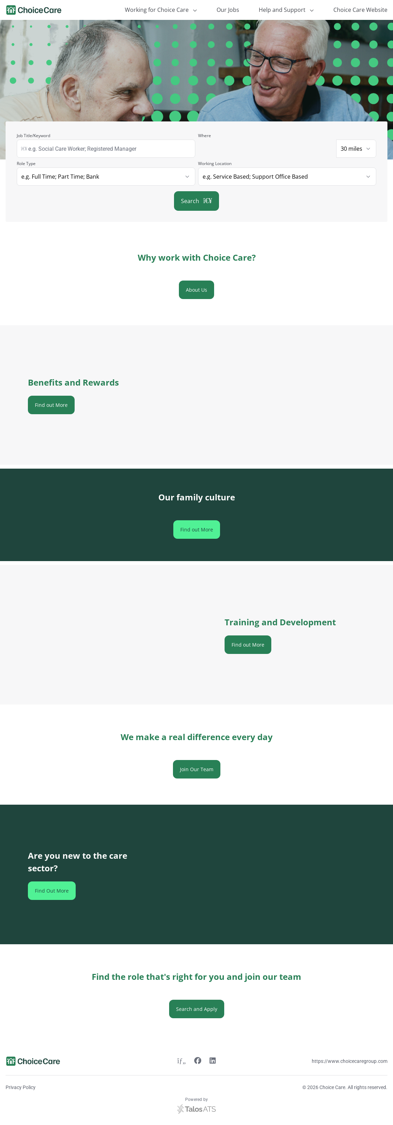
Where (204, 136)
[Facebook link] (197, 1061)
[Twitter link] (181, 1061)
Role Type (26, 163)
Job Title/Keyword (33, 136)
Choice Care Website (360, 10)
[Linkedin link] (213, 1061)
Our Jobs (228, 10)
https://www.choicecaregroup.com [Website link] (349, 1061)
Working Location (215, 163)
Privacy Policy (21, 1087)
